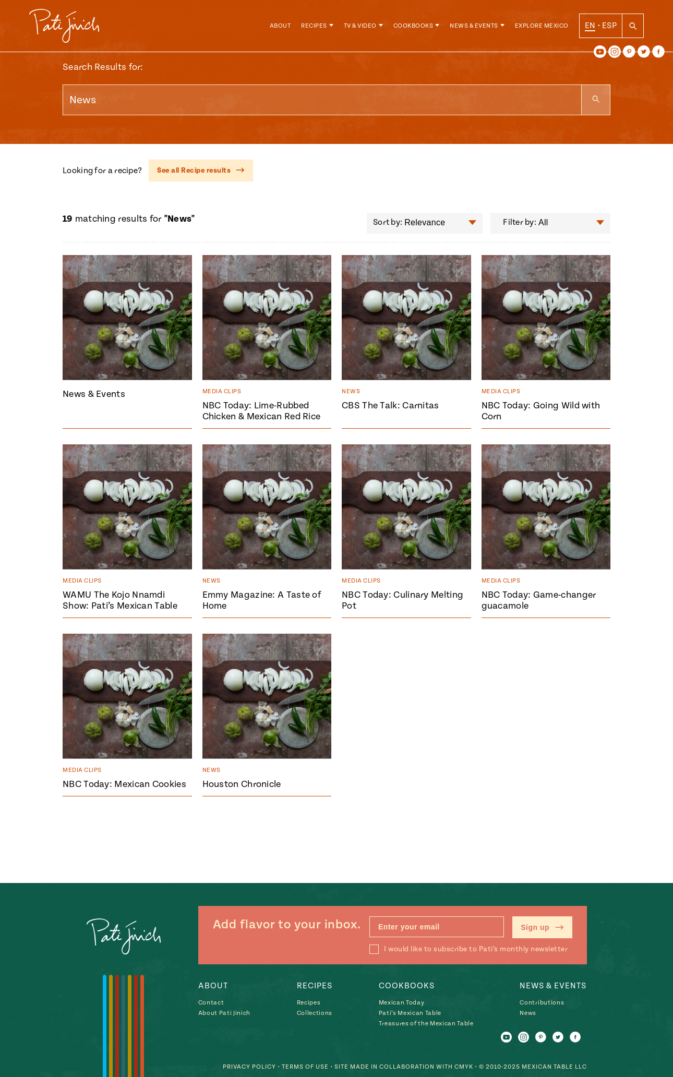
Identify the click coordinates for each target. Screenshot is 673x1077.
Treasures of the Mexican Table (426, 1023)
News (528, 1013)
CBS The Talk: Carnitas (390, 405)
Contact (211, 1002)
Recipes (314, 25)
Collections (314, 1013)
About (280, 25)
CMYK (463, 1066)
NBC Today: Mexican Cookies (124, 784)
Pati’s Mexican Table (410, 1013)
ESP (609, 25)
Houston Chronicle (241, 784)
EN (590, 25)
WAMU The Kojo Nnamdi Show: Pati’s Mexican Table (120, 600)
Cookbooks (413, 25)
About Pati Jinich (224, 1013)
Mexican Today (402, 1002)
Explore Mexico (542, 25)
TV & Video (360, 25)
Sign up (542, 927)
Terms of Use (305, 1066)
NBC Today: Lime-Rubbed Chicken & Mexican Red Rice (261, 411)
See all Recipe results (201, 170)
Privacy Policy (249, 1066)
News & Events (474, 25)
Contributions (542, 1002)
